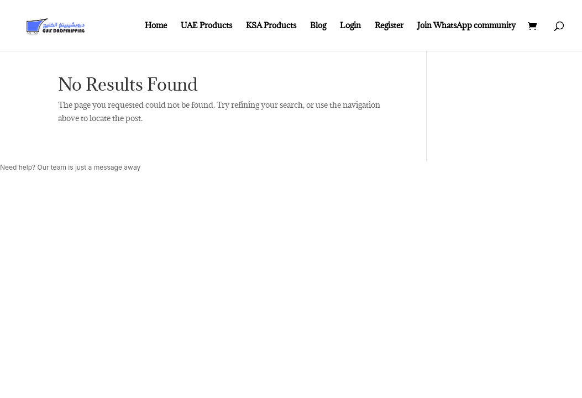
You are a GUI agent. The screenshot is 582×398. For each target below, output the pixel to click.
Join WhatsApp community (466, 26)
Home (156, 26)
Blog (318, 26)
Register (389, 26)
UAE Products (206, 26)
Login (350, 26)
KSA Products (271, 26)
